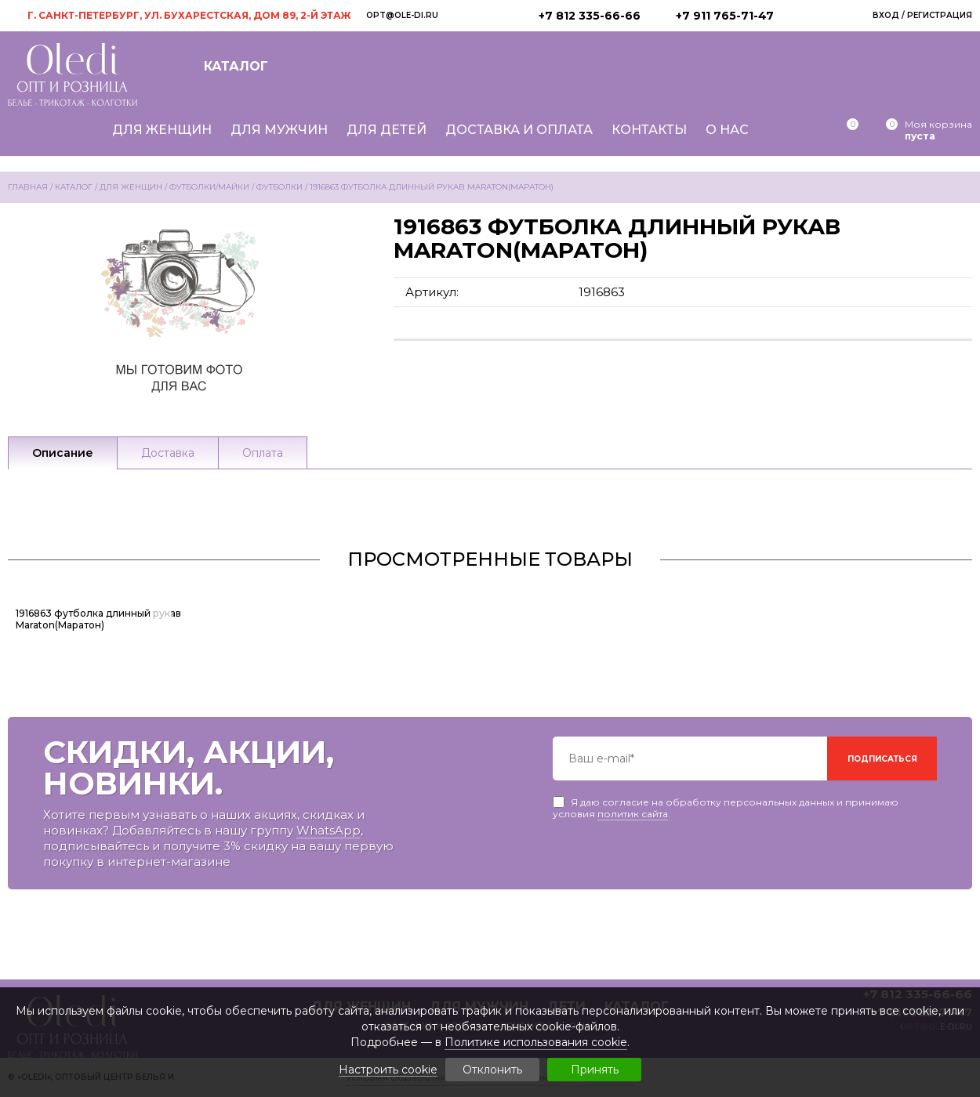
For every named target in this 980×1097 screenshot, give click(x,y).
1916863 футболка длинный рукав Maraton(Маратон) (98, 619)
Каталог (236, 66)
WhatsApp (328, 830)
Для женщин (162, 129)
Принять (595, 1070)
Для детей (386, 129)
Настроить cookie (388, 1070)
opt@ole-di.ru (402, 15)
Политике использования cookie (536, 1042)
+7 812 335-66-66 (590, 16)
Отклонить (492, 1070)
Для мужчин (279, 129)
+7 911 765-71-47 (725, 16)
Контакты (649, 129)
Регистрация (939, 15)
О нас (727, 129)
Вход (886, 15)
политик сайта (632, 814)
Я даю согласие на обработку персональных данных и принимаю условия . (725, 802)
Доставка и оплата (519, 129)
